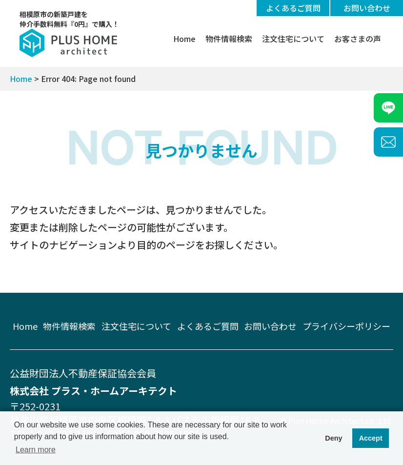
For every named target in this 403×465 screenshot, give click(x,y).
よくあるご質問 (293, 8)
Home (184, 38)
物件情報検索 (228, 38)
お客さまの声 (357, 38)
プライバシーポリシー (346, 326)
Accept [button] (371, 438)
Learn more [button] (36, 449)
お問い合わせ (366, 8)
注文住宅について (293, 38)
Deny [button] (333, 438)
